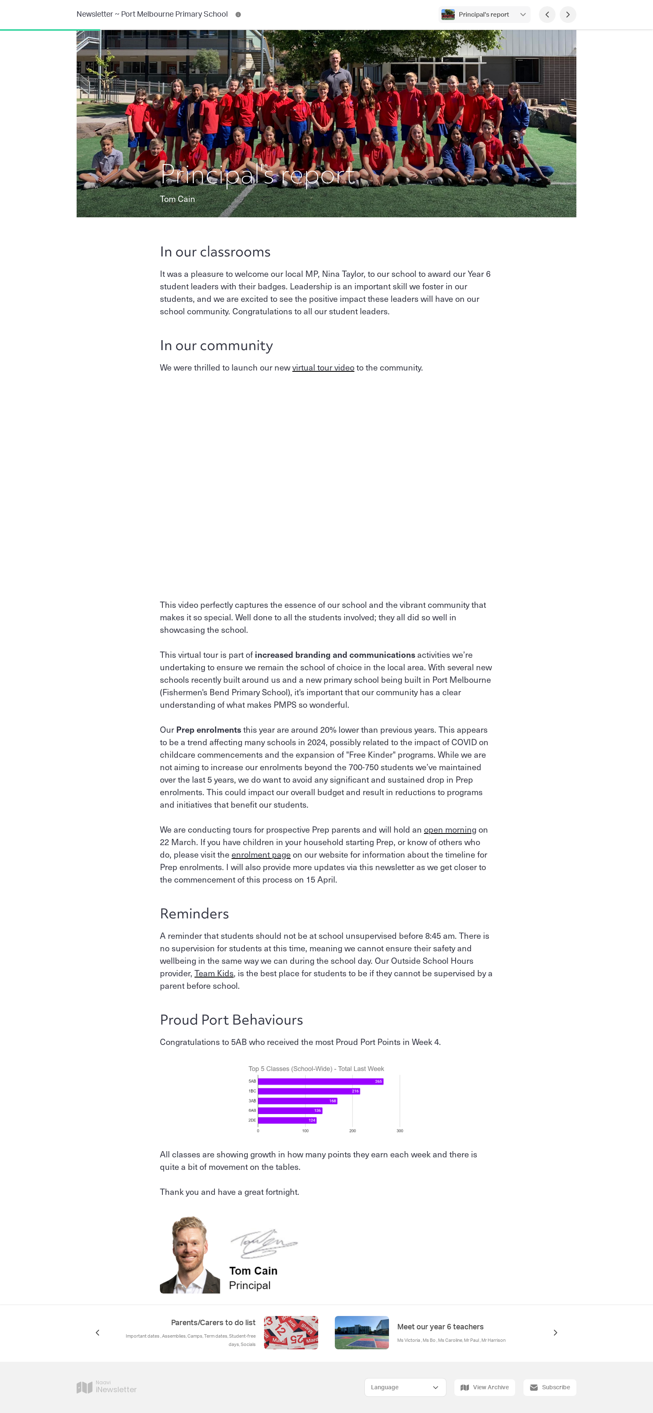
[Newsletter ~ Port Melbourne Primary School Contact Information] (238, 14)
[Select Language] (405, 1387)
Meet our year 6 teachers (440, 1327)
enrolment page (261, 854)
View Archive (485, 1387)
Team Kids (214, 973)
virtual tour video (323, 367)
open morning (450, 829)
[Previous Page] (547, 14)
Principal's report (484, 15)
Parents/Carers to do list (213, 1323)
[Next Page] (568, 14)
